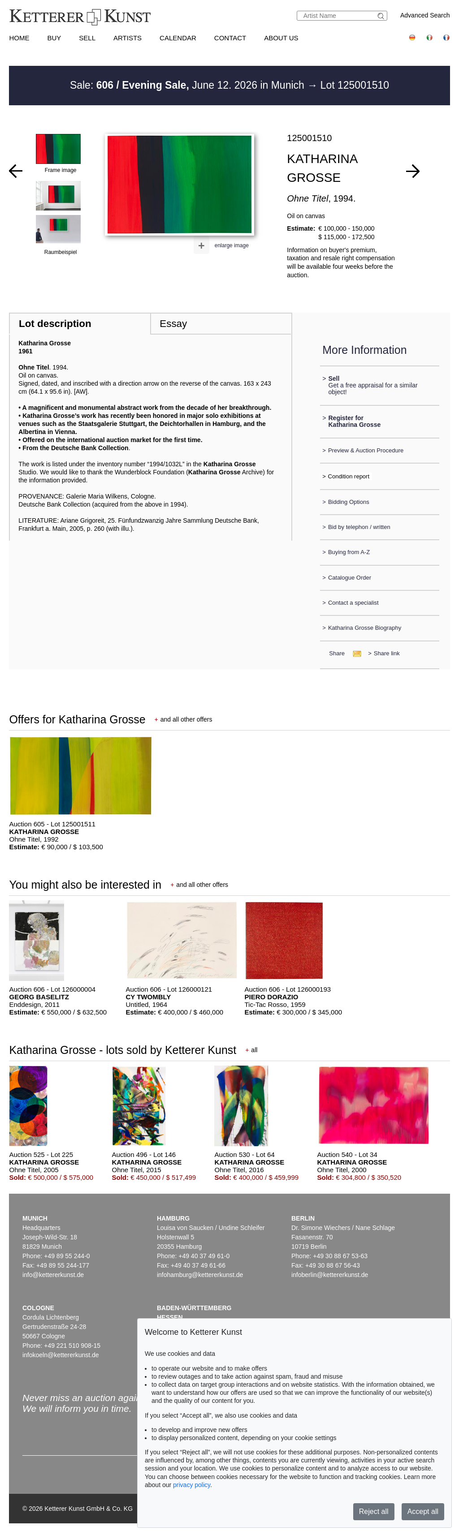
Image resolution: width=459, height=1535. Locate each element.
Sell (87, 38)
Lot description (55, 323)
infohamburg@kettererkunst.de (200, 1274)
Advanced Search (425, 15)
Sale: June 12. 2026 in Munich (188, 85)
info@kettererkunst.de (53, 1274)
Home (19, 38)
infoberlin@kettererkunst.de (329, 1274)
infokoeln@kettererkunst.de (60, 1355)
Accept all (422, 1511)
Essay (173, 323)
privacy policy (191, 1484)
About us (281, 38)
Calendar (178, 38)
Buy (54, 38)
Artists (127, 38)
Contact (230, 38)
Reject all (374, 1511)
